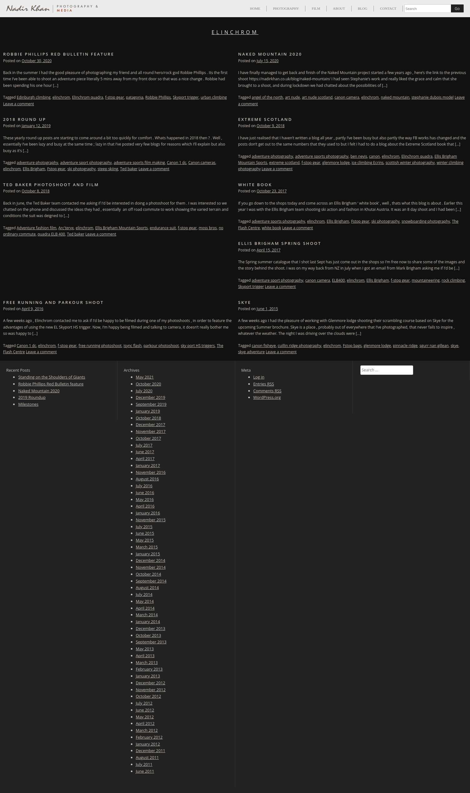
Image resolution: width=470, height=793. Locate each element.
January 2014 (148, 621)
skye (454, 345)
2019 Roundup (31, 397)
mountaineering (426, 280)
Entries (263, 384)
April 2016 (145, 506)
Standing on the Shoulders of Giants (51, 377)
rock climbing (453, 280)
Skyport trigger (186, 97)
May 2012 (145, 717)
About (339, 8)
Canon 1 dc (176, 162)
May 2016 (145, 499)
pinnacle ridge (405, 345)
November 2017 (151, 431)
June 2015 (145, 533)
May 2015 (145, 540)
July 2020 (144, 391)
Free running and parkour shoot (53, 302)
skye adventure (251, 351)
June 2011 (145, 771)
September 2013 (151, 642)
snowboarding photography (426, 221)
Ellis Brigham (34, 168)
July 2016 (144, 485)
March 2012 (147, 730)
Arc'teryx (66, 227)
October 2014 (148, 574)
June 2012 (145, 710)
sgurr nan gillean (433, 345)
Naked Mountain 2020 (270, 54)
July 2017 (144, 445)
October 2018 (148, 418)
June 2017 (145, 451)
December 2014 (150, 560)
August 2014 (147, 587)
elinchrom (61, 97)
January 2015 (148, 554)
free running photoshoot (99, 345)
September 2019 (151, 404)
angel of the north (267, 97)
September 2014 (151, 581)
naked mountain (395, 97)
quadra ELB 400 (51, 234)
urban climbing (213, 97)
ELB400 (338, 280)
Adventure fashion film (37, 227)
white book (271, 227)
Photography (286, 8)
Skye (244, 302)
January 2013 (148, 676)
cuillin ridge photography (299, 345)
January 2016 (148, 513)
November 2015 (151, 520)
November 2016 (151, 472)
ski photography (81, 168)
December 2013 (150, 628)
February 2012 (149, 737)
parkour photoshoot (161, 345)
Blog (362, 8)
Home (255, 8)
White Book (255, 184)
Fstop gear (56, 168)
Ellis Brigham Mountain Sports (121, 227)
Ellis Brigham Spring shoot (279, 243)
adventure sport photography (85, 162)
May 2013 (145, 649)
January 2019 (148, 411)
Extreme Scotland (265, 119)
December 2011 (150, 750)
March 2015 (147, 547)
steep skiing (107, 168)
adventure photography (37, 162)
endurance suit (163, 227)
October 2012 (148, 696)
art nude (292, 97)
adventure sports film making (139, 162)
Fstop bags (352, 345)
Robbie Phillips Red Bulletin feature (58, 54)
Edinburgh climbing (34, 97)
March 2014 (147, 614)
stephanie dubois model (433, 97)
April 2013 (145, 655)
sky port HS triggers (198, 345)
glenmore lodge (336, 162)
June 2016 (145, 492)
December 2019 (150, 397)
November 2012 (151, 689)
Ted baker (129, 168)
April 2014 (145, 608)
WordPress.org (267, 397)
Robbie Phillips (158, 97)
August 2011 (147, 757)
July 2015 (144, 526)
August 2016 (147, 479)
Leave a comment (18, 104)
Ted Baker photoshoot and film (51, 184)
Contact (388, 8)
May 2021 (145, 377)
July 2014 (144, 594)
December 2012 (150, 683)
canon (374, 156)
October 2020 (148, 384)
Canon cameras (201, 162)
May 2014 (145, 601)
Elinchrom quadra (87, 97)
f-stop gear (114, 97)
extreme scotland (284, 162)
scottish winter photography (410, 162)
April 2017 (145, 458)
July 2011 (144, 764)
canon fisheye (264, 345)
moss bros (208, 227)
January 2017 (148, 465)
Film (316, 8)
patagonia (134, 97)
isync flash (132, 345)
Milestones (28, 404)
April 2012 (145, 723)
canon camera (346, 97)
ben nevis (358, 156)
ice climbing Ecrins (367, 162)
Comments (267, 391)
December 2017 (150, 424)
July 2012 (144, 703)
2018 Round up (24, 119)
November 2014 (151, 567)
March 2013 (147, 662)
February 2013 (149, 669)
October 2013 (148, 635)
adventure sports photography (322, 156)
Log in (259, 377)
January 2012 (148, 744)
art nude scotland (317, 97)
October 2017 (148, 438)
